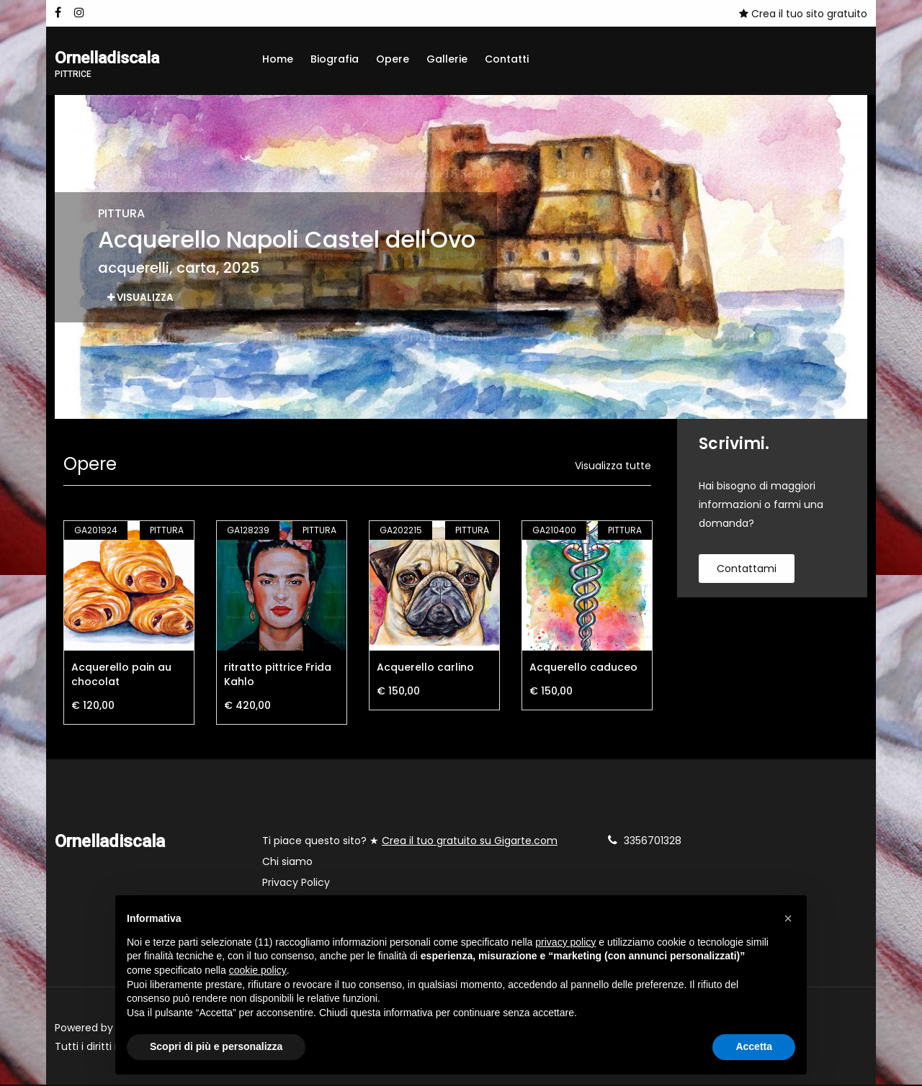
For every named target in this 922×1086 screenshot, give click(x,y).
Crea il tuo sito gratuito (803, 13)
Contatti (507, 59)
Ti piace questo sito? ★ (410, 842)
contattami (746, 570)
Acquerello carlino (425, 668)
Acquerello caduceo (583, 668)
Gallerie (446, 59)
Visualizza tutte (613, 467)
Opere (392, 59)
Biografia (334, 59)
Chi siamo (287, 863)
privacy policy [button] (565, 942)
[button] (788, 918)
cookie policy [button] (258, 970)
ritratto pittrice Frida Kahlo (277, 675)
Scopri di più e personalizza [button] (216, 1046)
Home (277, 59)
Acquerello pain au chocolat (121, 675)
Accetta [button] (753, 1046)
